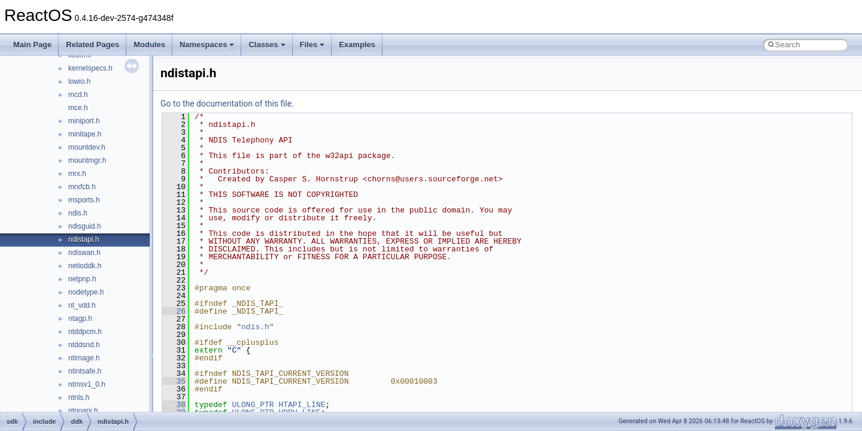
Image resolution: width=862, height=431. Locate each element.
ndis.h (77, 213)
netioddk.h (84, 266)
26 (174, 311)
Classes (266, 44)
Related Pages (92, 44)
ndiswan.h (84, 252)
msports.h (84, 200)
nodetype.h (86, 292)
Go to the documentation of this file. (227, 103)
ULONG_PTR (253, 404)
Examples (357, 44)
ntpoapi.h (83, 410)
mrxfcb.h (82, 187)
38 (174, 404)
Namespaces (207, 44)
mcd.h (78, 94)
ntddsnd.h (84, 345)
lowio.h (79, 81)
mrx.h (77, 173)
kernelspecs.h (90, 68)
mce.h (78, 108)
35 (174, 381)
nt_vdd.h (82, 305)
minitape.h (84, 134)
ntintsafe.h (84, 371)
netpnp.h (82, 279)
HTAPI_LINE (301, 404)
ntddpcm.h (85, 331)
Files (312, 44)
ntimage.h (84, 358)
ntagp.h (80, 318)
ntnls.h (78, 397)
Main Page (32, 44)
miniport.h (84, 121)
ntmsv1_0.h (86, 384)
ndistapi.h (83, 239)
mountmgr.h (87, 160)
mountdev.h (86, 147)
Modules (149, 44)
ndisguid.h (84, 226)
